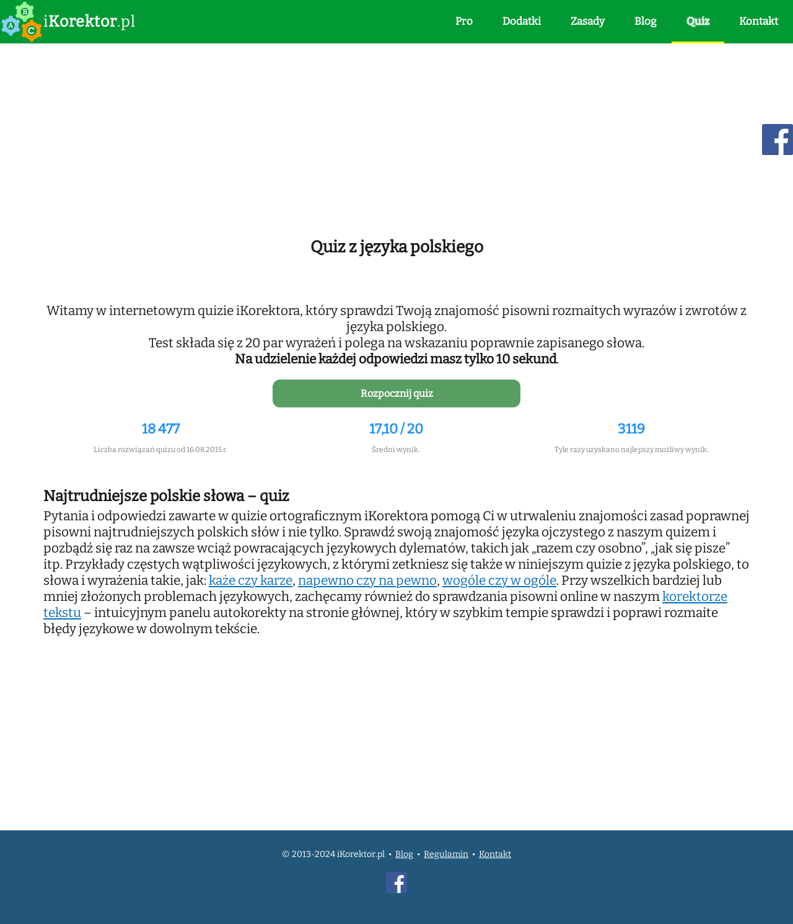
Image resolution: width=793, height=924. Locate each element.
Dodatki (521, 21)
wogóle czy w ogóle (499, 580)
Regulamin (446, 854)
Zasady (588, 21)
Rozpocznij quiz (397, 393)
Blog (645, 21)
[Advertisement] (396, 137)
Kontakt (758, 21)
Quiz (697, 21)
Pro (464, 21)
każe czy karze (250, 580)
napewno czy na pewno (367, 580)
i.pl (89, 21)
